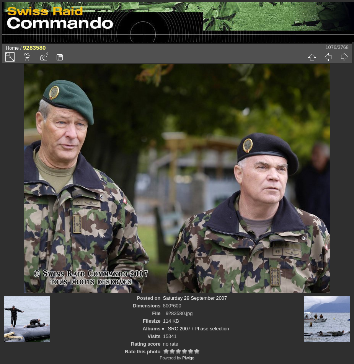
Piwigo (188, 358)
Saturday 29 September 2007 (195, 298)
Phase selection (211, 329)
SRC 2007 (179, 329)
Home (12, 48)
